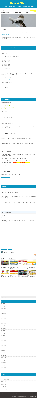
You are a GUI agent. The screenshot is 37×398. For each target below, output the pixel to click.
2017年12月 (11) (3, 355)
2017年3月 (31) (3, 362)
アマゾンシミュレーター (5, 79)
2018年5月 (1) (3, 350)
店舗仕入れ (14, 6)
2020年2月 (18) (3, 313)
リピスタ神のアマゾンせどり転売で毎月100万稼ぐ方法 (23, 396)
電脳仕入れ (10, 6)
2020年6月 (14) (3, 306)
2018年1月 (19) (3, 352)
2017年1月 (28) (3, 367)
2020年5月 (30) (3, 308)
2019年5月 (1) (3, 333)
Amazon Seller (3, 84)
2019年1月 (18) (3, 340)
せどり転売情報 (4, 376)
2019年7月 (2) (3, 330)
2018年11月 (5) (3, 345)
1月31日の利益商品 (4, 217)
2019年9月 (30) (3, 325)
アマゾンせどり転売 (5, 6)
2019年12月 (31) (3, 318)
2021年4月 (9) (3, 303)
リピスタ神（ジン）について (26, 6)
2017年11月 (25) (3, 357)
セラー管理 (19, 6)
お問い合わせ (33, 6)
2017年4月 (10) (3, 360)
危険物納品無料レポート (5, 177)
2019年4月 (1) (3, 335)
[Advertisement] (18, 238)
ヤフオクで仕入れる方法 (5, 34)
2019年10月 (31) (3, 323)
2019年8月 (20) (3, 328)
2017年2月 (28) (3, 365)
